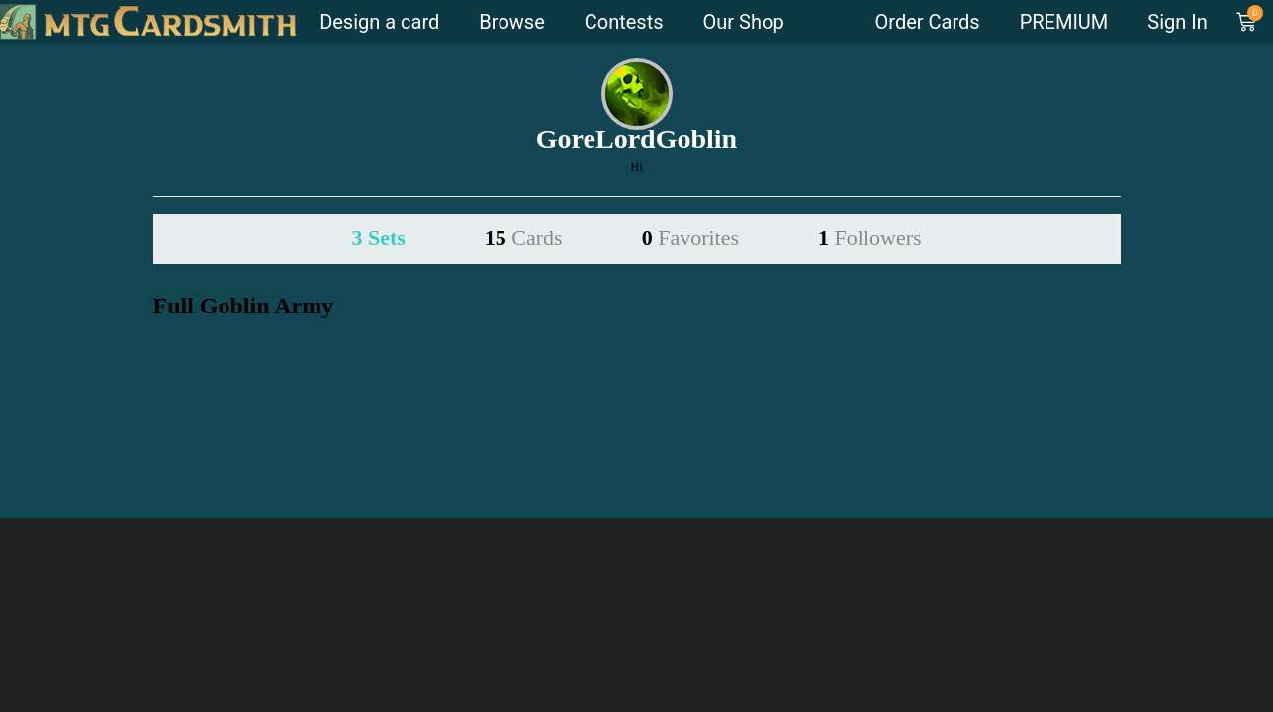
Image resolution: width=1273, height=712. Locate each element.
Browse (511, 22)
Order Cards (927, 22)
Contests (624, 22)
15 (524, 237)
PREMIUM (1064, 22)
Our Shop (743, 22)
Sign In (1177, 22)
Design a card (379, 22)
